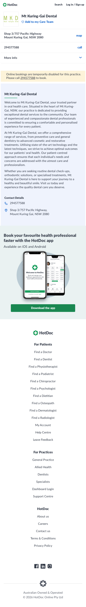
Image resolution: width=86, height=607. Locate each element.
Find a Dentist (43, 359)
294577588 (27, 78)
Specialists (43, 481)
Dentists (43, 474)
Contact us (43, 531)
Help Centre (43, 432)
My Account (43, 425)
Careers (43, 523)
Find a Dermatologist (43, 410)
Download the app (43, 308)
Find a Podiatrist (43, 374)
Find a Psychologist (43, 388)
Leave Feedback (43, 439)
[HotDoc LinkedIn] (43, 566)
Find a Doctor (43, 352)
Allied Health (43, 467)
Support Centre (43, 496)
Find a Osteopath (43, 403)
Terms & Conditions (43, 538)
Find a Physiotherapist (43, 366)
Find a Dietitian (43, 395)
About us (43, 516)
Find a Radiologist (43, 417)
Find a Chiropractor (43, 381)
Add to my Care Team (37, 21)
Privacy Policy (43, 545)
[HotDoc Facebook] (36, 566)
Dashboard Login (43, 489)
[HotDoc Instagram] (49, 566)
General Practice (43, 459)
